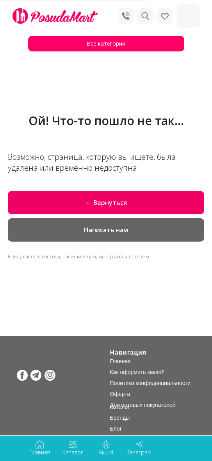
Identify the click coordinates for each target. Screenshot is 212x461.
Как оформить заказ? (137, 372)
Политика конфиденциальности (150, 383)
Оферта (120, 394)
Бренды (120, 418)
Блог (116, 429)
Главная (120, 361)
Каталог (120, 407)
